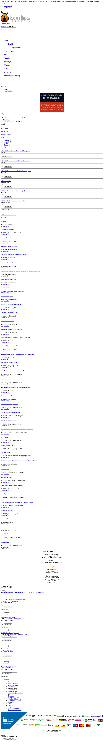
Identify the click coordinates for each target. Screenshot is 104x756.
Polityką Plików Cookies (45, 1)
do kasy (3, 26)
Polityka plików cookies (14, 699)
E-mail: (4, 118)
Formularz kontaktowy (14, 700)
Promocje (6, 145)
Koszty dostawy (12, 691)
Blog (9, 707)
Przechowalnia (12, 686)
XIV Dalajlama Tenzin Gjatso (13, 618)
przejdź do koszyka (6, 134)
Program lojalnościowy (14, 697)
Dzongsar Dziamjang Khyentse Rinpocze (16, 634)
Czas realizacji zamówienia (15, 693)
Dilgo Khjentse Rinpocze (12, 601)
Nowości (6, 143)
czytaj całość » (5, 226)
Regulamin (11, 696)
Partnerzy (10, 705)
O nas (9, 703)
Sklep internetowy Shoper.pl (8, 739)
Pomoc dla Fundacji (13, 708)
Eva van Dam (8, 650)
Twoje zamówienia (13, 683)
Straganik (6, 142)
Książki (6, 140)
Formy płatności (12, 689)
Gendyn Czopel (9, 667)
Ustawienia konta (13, 685)
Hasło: (24, 118)
